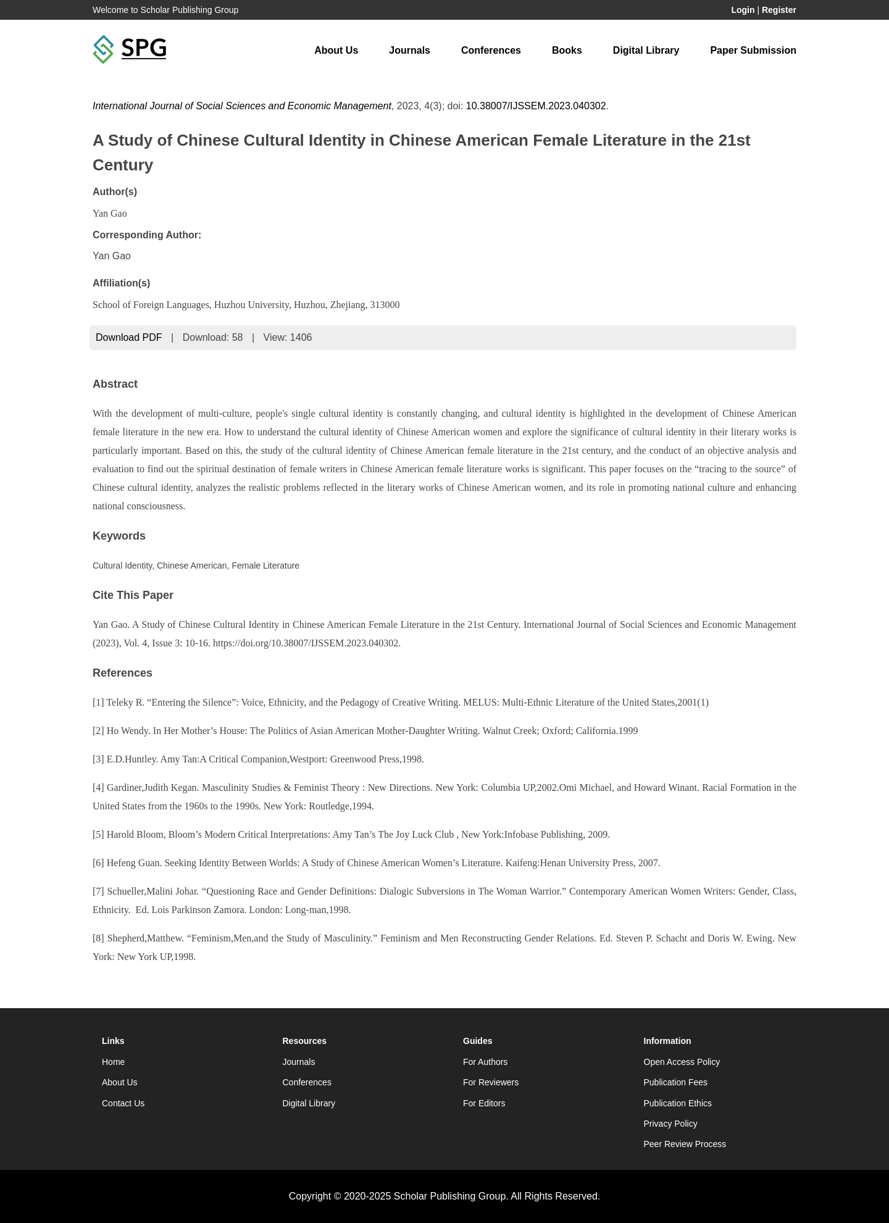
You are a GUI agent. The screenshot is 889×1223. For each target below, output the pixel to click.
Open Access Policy (682, 1062)
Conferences (491, 50)
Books (567, 50)
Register (779, 10)
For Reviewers (491, 1082)
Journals (409, 50)
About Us (336, 50)
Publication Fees (676, 1082)
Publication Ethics (678, 1103)
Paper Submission (753, 50)
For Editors (484, 1103)
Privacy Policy (671, 1124)
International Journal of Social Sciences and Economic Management (242, 106)
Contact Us (123, 1103)
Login (742, 10)
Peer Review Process (685, 1144)
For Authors (485, 1062)
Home (113, 1062)
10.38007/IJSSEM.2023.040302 (536, 106)
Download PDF (129, 337)
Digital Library (646, 50)
